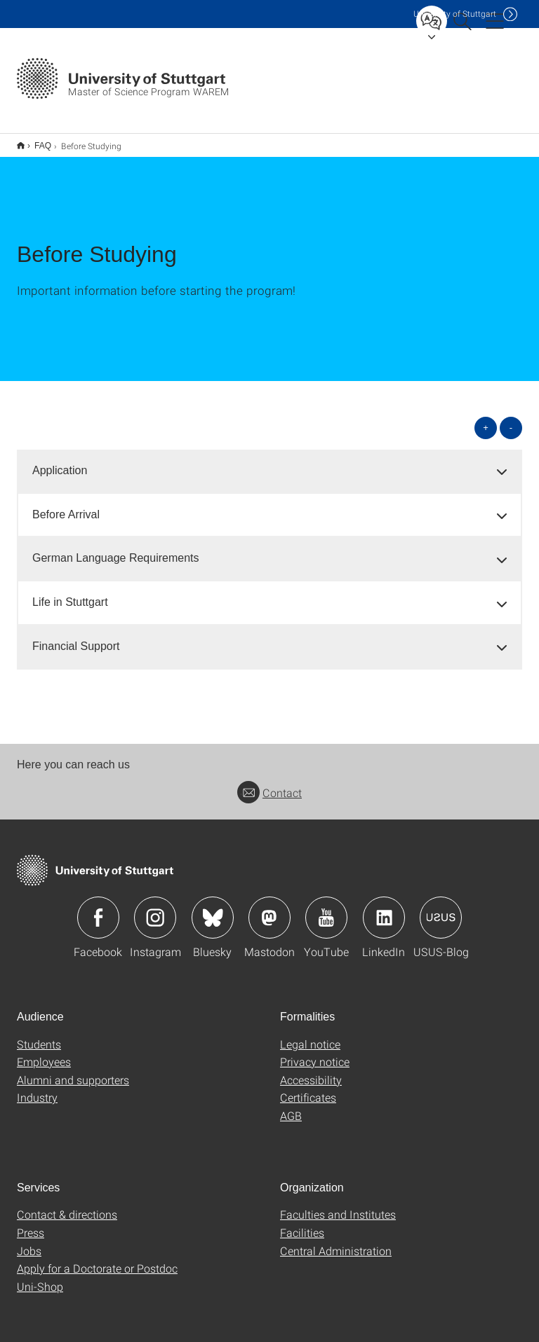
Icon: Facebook (98, 908)
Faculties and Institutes (338, 1205)
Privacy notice (315, 1052)
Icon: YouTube (326, 908)
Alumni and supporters (73, 1070)
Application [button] (59, 461)
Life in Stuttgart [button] (70, 593)
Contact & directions (67, 1205)
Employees (44, 1052)
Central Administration (336, 1241)
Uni (454, 13)
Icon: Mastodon (269, 908)
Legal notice (310, 1035)
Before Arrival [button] (66, 505)
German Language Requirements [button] (115, 549)
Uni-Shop (40, 1277)
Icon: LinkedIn (384, 908)
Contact (269, 783)
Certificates (308, 1088)
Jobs (29, 1241)
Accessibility (311, 1070)
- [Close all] (511, 418)
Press (30, 1223)
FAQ (35, 141)
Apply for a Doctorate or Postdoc (97, 1259)
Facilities (302, 1223)
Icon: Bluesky (213, 908)
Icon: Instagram (155, 908)
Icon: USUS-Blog (441, 908)
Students (39, 1035)
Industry (37, 1088)
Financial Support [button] (76, 637)
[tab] (269, 462)
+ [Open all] (485, 418)
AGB (291, 1106)
